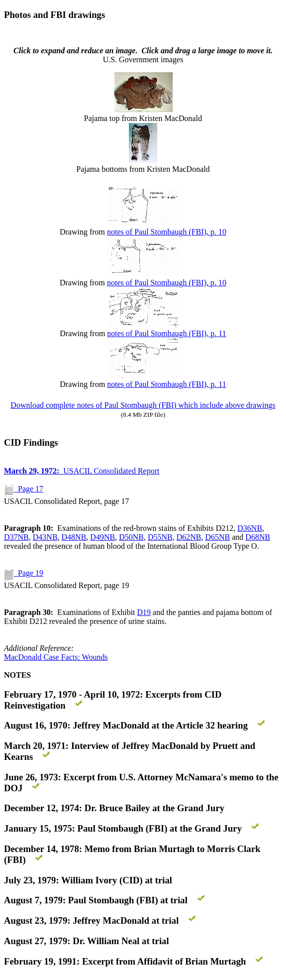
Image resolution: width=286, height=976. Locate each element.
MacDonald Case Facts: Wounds (56, 657)
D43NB (45, 537)
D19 (144, 612)
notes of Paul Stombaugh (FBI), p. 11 (166, 333)
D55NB (160, 537)
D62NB (189, 537)
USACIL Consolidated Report (81, 471)
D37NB (16, 537)
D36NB (249, 528)
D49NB (102, 537)
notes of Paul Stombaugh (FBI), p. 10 (166, 232)
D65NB (217, 537)
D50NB (131, 537)
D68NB (257, 537)
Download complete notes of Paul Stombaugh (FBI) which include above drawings (142, 405)
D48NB (74, 537)
